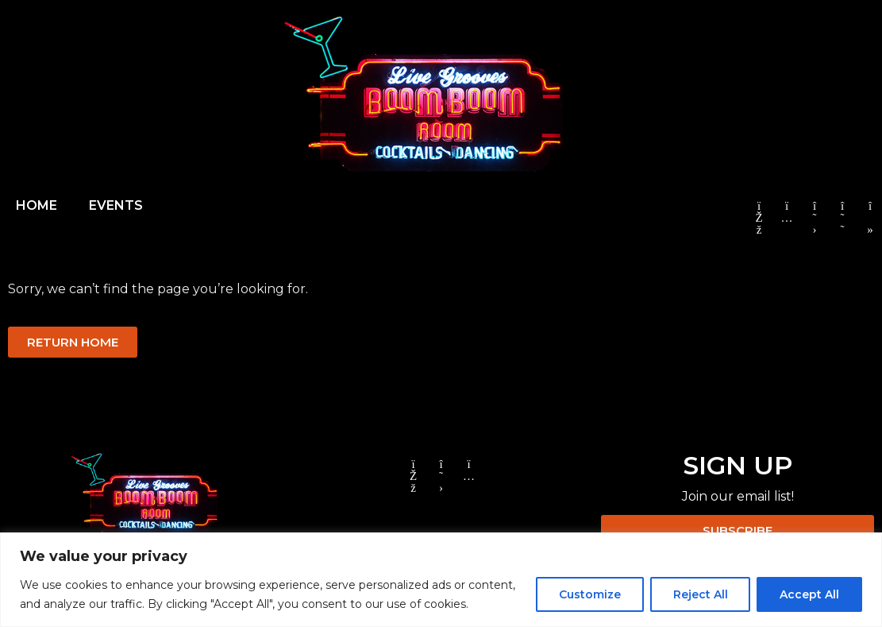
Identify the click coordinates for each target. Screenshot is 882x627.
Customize (589, 594)
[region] (441, 579)
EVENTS (116, 205)
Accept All (809, 594)
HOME (36, 205)
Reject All (699, 594)
